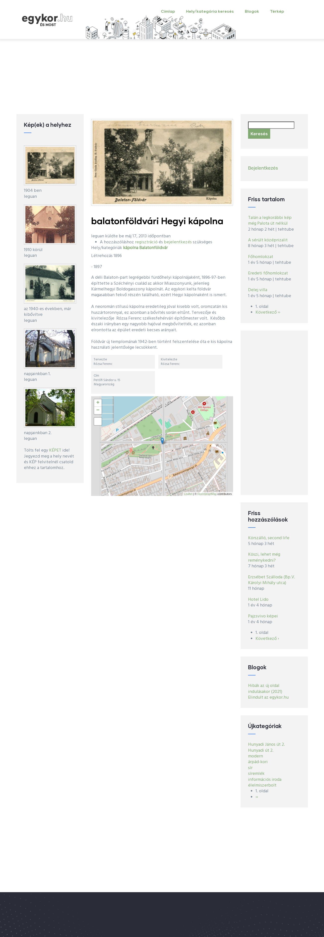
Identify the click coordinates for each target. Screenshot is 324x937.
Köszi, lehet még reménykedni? (264, 557)
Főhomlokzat (260, 257)
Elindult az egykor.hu (268, 697)
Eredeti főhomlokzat (268, 273)
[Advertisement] (162, 77)
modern (255, 756)
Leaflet (188, 493)
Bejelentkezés (263, 168)
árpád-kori (258, 762)
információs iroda (264, 779)
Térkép (277, 11)
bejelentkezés (178, 242)
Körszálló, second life (268, 538)
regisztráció (146, 242)
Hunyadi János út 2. (266, 744)
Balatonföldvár (153, 248)
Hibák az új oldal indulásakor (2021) (265, 688)
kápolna (130, 248)
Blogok (252, 11)
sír (250, 768)
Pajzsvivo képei (263, 616)
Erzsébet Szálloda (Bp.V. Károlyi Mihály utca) (271, 580)
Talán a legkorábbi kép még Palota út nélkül (270, 220)
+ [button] (97, 403)
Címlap (168, 11)
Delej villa (257, 290)
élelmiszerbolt (262, 785)
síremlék (256, 773)
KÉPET (55, 450)
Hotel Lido (258, 599)
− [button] (97, 410)
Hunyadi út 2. (260, 750)
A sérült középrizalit (268, 240)
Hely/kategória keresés (210, 11)
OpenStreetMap (207, 493)
